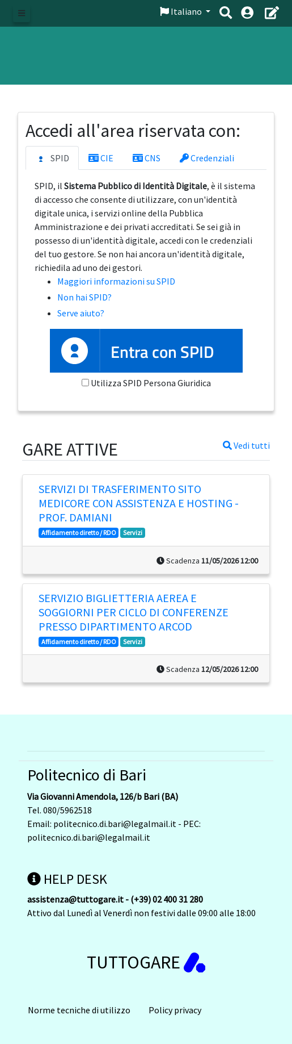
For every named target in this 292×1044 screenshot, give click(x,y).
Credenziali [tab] (207, 158)
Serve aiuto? (80, 313)
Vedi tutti (246, 445)
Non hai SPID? (84, 297)
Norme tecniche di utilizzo (79, 1010)
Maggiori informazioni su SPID (116, 281)
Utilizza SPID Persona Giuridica (151, 383)
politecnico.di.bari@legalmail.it (114, 823)
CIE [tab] (100, 158)
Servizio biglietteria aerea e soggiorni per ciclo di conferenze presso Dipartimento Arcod (133, 612)
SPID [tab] (52, 158)
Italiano (182, 11)
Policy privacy (175, 1010)
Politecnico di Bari (86, 775)
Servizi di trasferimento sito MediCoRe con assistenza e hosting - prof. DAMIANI (139, 503)
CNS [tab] (146, 158)
